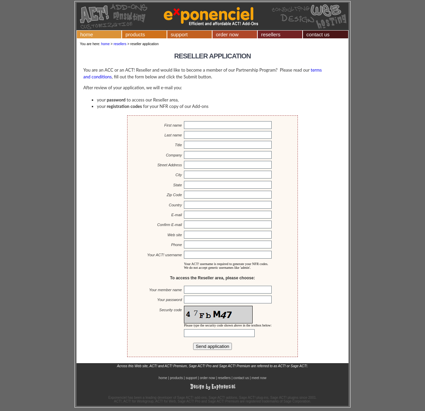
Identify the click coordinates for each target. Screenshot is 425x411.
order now (227, 34)
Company (174, 155)
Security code (170, 310)
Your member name (165, 290)
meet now (259, 378)
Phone (176, 245)
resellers (270, 34)
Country (175, 205)
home (86, 34)
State (177, 185)
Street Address (169, 165)
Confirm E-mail (169, 225)
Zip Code (174, 195)
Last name (173, 135)
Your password (169, 300)
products (135, 34)
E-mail (176, 215)
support (179, 34)
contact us (317, 34)
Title (178, 145)
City (178, 175)
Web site (174, 235)
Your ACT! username (164, 255)
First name (173, 125)
